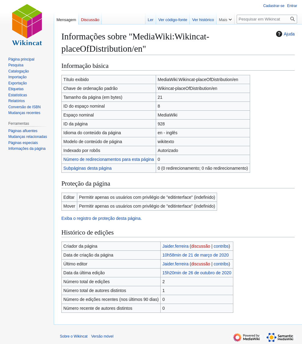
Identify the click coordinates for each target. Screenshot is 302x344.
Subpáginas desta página (88, 168)
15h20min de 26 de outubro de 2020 (196, 272)
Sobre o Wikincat (74, 336)
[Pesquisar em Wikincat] (267, 19)
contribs (221, 246)
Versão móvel (102, 336)
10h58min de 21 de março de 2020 (195, 255)
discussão (200, 246)
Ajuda (285, 34)
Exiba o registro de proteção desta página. (101, 218)
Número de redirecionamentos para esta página (109, 159)
